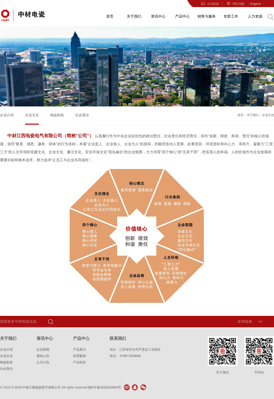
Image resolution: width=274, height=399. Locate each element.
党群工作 (231, 16)
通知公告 (43, 356)
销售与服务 (207, 16)
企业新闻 (43, 349)
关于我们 (134, 16)
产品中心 (182, 16)
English (258, 3)
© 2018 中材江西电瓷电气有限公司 (36, 387)
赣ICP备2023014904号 (104, 387)
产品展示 (79, 349)
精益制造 (57, 115)
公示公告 (43, 362)
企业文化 (32, 115)
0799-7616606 (130, 356)
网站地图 (235, 3)
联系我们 (118, 338)
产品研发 (79, 362)
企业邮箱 (210, 3)
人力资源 (255, 16)
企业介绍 (7, 115)
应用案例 (79, 356)
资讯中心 (158, 16)
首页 (109, 16)
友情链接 (244, 321)
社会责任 (82, 115)
